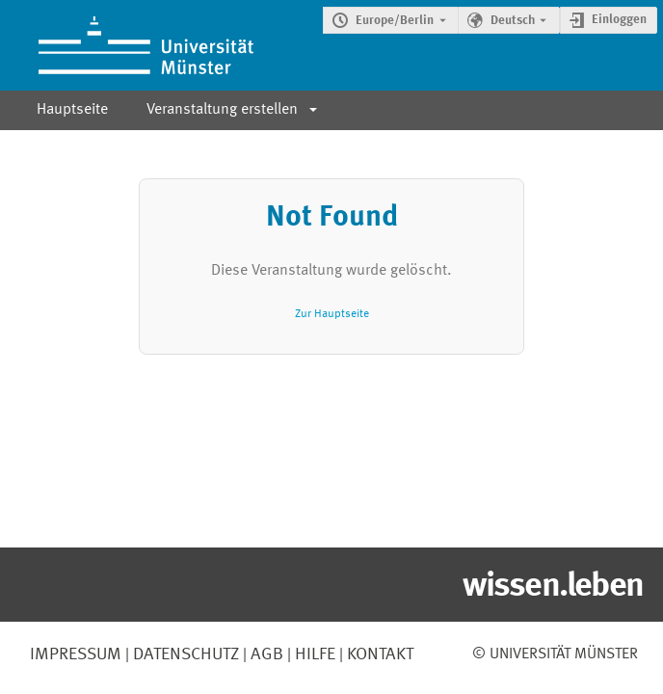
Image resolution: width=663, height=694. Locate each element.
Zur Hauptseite (332, 313)
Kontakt (380, 654)
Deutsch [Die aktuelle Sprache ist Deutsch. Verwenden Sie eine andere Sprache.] (513, 20)
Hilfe (313, 654)
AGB (265, 654)
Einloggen (619, 19)
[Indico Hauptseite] (126, 45)
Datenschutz (184, 654)
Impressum (75, 654)
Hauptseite (72, 110)
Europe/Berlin (395, 20)
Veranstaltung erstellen (222, 110)
